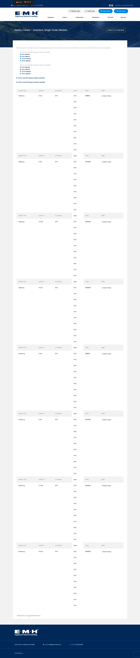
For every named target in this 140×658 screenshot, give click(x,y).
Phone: (73, 644)
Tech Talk (110, 17)
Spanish (27, 2)
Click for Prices (107, 96)
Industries (51, 17)
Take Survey (121, 11)
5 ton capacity (26, 56)
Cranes (65, 17)
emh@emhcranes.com (22, 5)
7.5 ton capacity (26, 58)
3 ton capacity (26, 54)
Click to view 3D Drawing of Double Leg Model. (31, 82)
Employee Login (74, 11)
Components (80, 17)
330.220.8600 (39, 5)
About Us (124, 17)
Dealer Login (90, 11)
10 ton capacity (26, 60)
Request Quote (105, 11)
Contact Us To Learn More (116, 30)
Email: (46, 644)
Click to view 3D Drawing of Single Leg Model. (31, 78)
